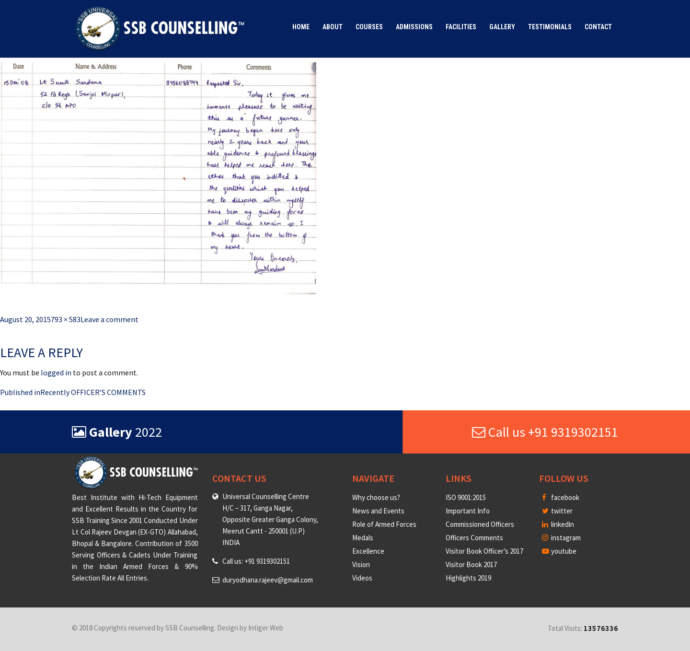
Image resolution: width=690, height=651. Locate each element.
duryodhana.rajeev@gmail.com (267, 579)
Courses (369, 27)
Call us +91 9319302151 (545, 432)
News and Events (378, 510)
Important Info (468, 510)
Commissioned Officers (480, 524)
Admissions (414, 27)
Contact (598, 27)
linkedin (558, 524)
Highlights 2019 (468, 577)
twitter (557, 510)
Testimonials (550, 27)
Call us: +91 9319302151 (256, 561)
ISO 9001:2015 (466, 497)
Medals (362, 537)
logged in (56, 372)
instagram (561, 537)
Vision (361, 564)
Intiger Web (265, 627)
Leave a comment (109, 319)
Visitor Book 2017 (471, 564)
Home (301, 27)
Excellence (368, 551)
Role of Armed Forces (384, 524)
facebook (560, 497)
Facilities (461, 27)
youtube (559, 551)
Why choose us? (376, 497)
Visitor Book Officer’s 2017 (484, 551)
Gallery (502, 27)
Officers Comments (474, 537)
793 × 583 (65, 319)
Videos (362, 577)
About (332, 27)
